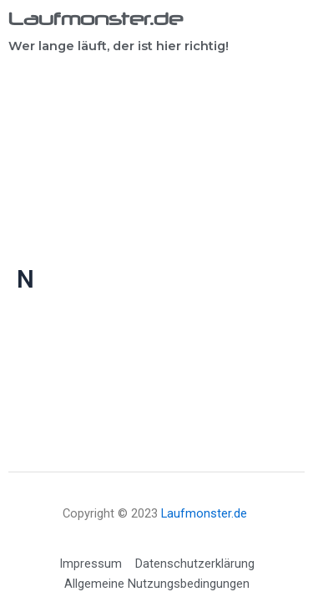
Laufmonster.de (95, 18)
